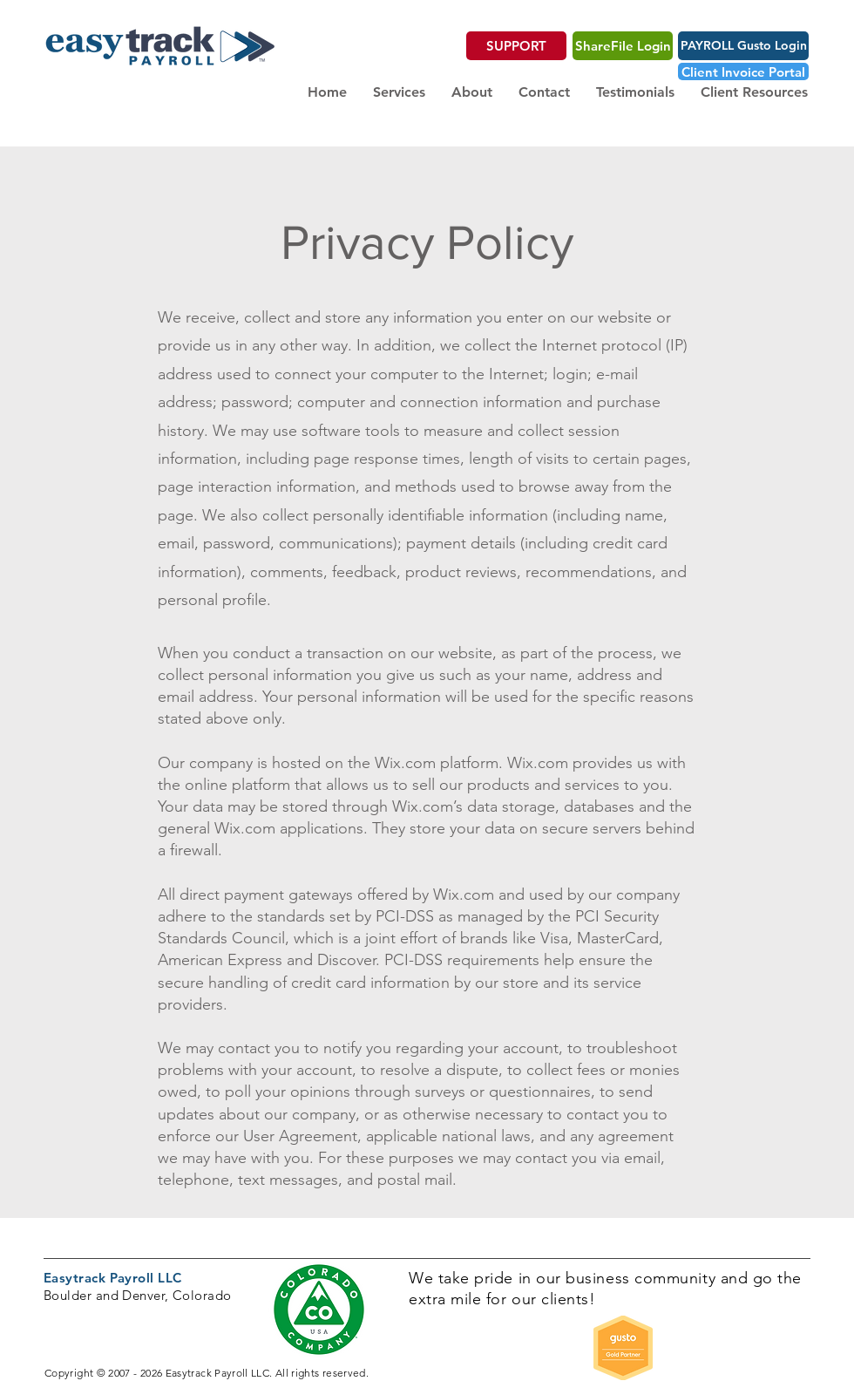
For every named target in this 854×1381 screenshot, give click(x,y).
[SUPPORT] (516, 45)
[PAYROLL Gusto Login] (743, 45)
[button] (399, 92)
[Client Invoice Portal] (743, 71)
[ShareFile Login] (623, 45)
